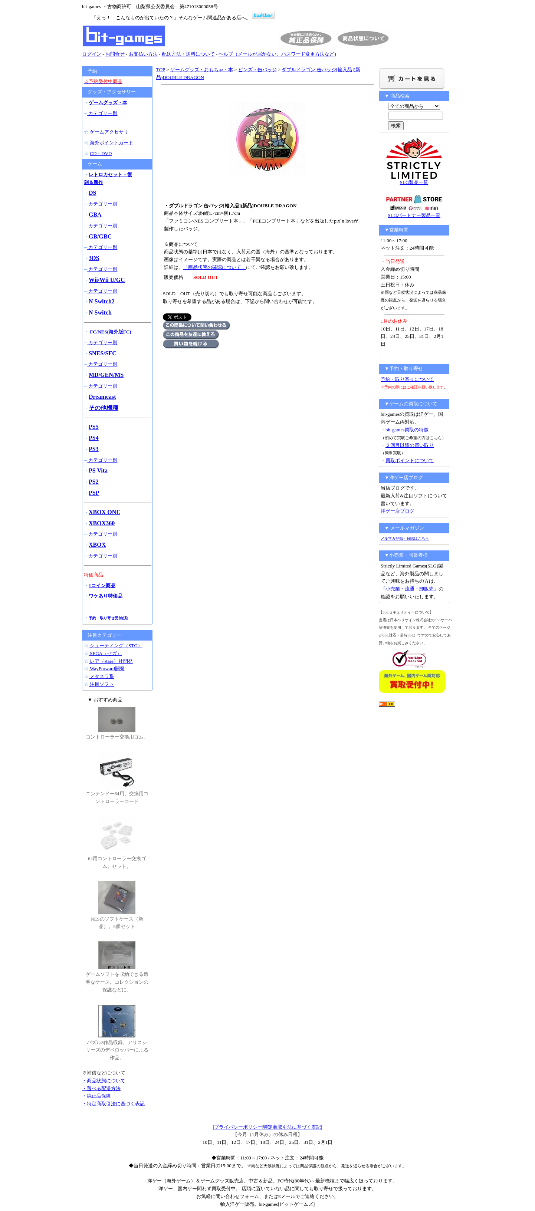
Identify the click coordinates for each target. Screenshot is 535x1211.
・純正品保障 (96, 1096)
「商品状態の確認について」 (214, 267)
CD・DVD (101, 153)
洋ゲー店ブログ (397, 511)
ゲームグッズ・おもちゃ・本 (201, 69)
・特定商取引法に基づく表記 (113, 1103)
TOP (160, 69)
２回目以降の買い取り (409, 445)
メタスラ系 (101, 676)
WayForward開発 (107, 668)
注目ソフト (101, 684)
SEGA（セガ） (105, 653)
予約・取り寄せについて (407, 379)
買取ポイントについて (409, 460)
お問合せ (115, 54)
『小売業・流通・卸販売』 (410, 589)
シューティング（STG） (115, 645)
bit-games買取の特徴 (407, 429)
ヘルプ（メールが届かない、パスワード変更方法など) (277, 54)
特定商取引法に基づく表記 (292, 1127)
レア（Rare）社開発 (111, 661)
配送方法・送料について (188, 54)
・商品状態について (103, 1080)
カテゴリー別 (102, 113)
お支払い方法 (143, 54)
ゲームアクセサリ (109, 132)
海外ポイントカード (111, 142)
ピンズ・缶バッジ (257, 69)
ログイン (91, 54)
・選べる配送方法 (101, 1088)
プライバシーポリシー (238, 1127)
